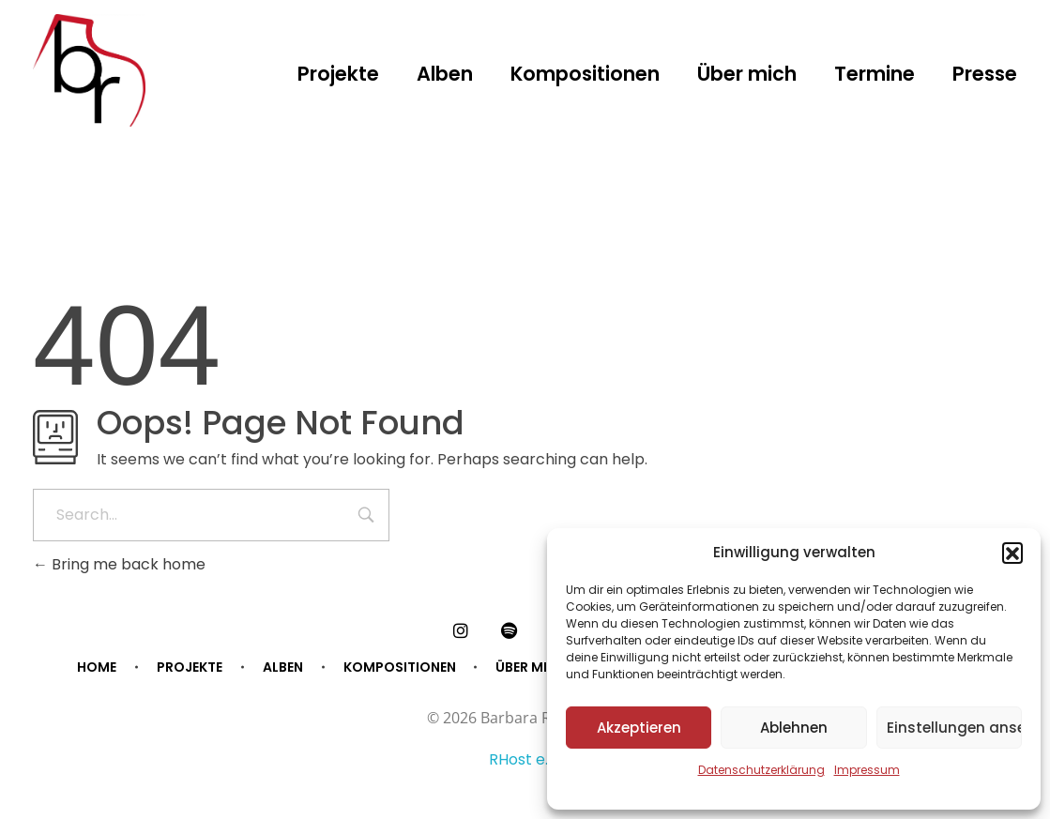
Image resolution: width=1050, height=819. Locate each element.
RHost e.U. (525, 759)
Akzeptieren (639, 727)
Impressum (867, 770)
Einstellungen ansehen (954, 727)
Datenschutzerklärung (761, 770)
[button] (1012, 552)
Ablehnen (794, 727)
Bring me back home (119, 564)
